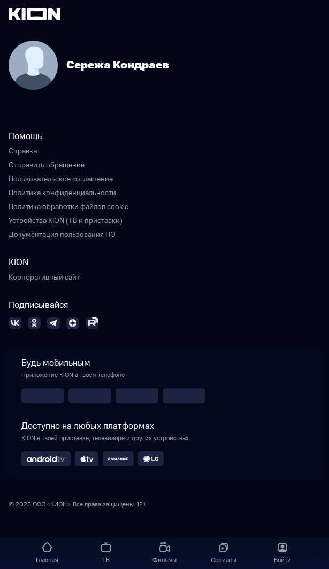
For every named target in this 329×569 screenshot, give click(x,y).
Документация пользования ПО (62, 235)
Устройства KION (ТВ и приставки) (66, 221)
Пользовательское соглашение (61, 179)
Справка (23, 151)
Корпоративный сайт (44, 277)
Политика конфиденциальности (62, 193)
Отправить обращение (47, 165)
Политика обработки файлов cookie (68, 207)
